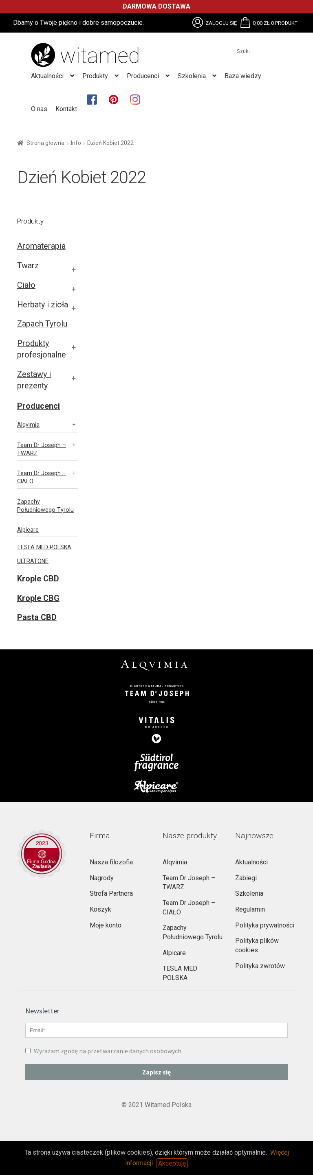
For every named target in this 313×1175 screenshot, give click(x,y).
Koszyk (100, 909)
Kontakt (66, 109)
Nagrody (102, 878)
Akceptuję (172, 1163)
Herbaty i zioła (42, 304)
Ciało (26, 285)
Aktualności (47, 76)
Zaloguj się (221, 23)
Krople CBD (38, 578)
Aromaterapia (41, 246)
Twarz (28, 265)
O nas (39, 109)
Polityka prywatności (264, 925)
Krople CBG (38, 598)
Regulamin (250, 909)
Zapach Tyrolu (42, 324)
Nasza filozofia (111, 862)
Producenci (143, 76)
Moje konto (105, 925)
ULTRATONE (32, 561)
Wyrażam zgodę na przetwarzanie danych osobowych (103, 1051)
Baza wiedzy (243, 76)
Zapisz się (156, 1072)
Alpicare (28, 529)
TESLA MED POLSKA (44, 547)
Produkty (95, 76)
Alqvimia (28, 424)
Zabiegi (246, 878)
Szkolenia (192, 76)
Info (76, 143)
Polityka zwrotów (260, 966)
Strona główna (45, 143)
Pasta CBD (37, 617)
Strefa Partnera (111, 893)
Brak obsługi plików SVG (197, 22)
